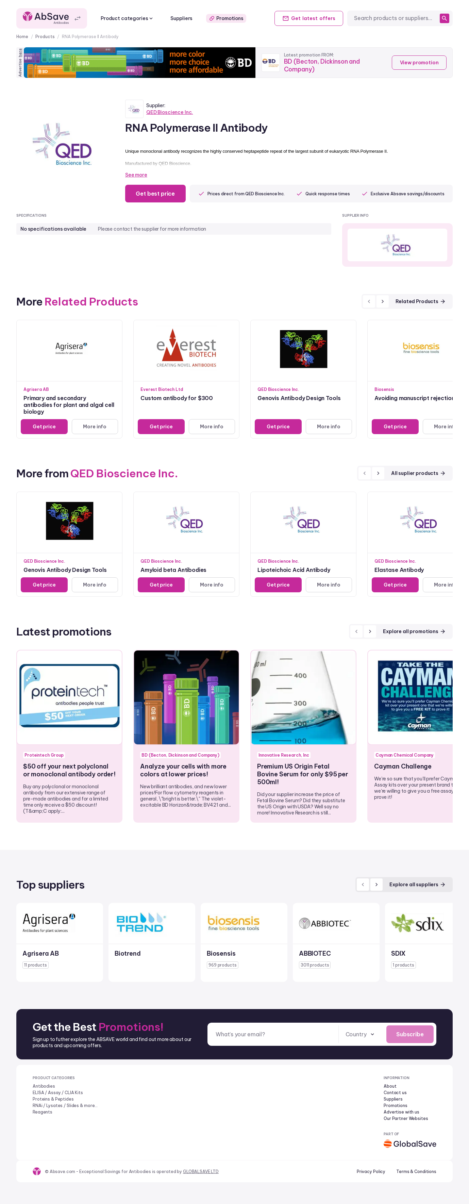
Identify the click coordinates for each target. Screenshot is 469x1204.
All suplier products (418, 473)
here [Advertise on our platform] (20, 52)
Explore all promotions (414, 631)
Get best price (155, 193)
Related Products (421, 301)
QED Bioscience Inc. (169, 112)
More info (94, 427)
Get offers (308, 18)
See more (136, 175)
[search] (444, 18)
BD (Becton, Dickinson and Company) (322, 65)
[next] (382, 301)
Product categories (127, 18)
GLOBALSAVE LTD (201, 1171)
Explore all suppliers (417, 884)
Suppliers (181, 18)
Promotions (226, 18)
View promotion (419, 63)
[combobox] (395, 18)
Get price (44, 427)
